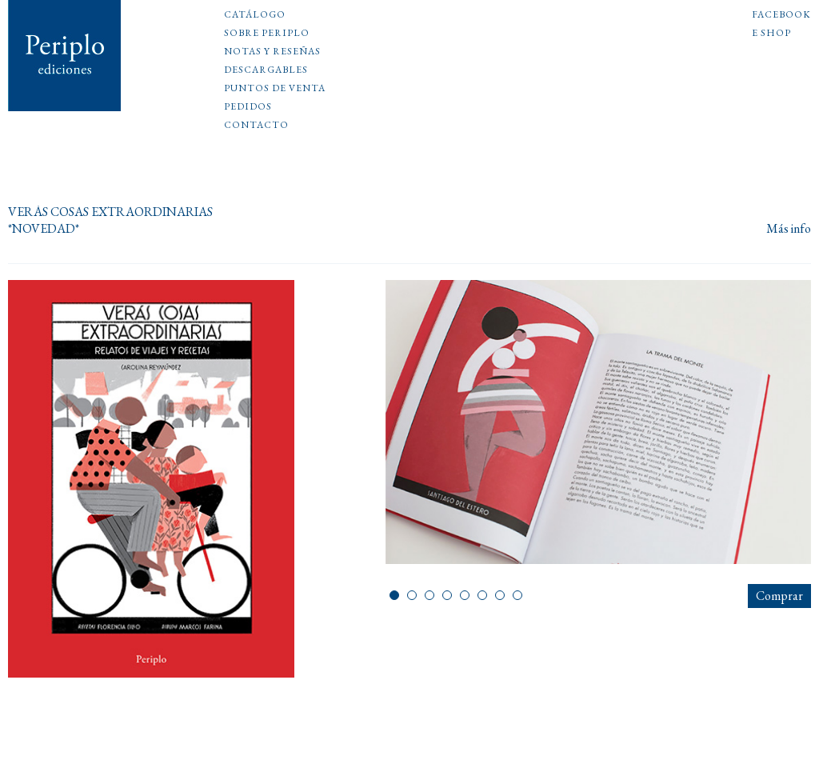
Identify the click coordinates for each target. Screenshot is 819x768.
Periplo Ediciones (65, 55)
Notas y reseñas (272, 52)
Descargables (266, 70)
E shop (771, 33)
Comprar (779, 595)
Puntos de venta (275, 88)
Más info (788, 229)
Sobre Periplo (267, 33)
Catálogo (255, 15)
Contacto (256, 125)
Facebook (781, 15)
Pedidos (248, 107)
